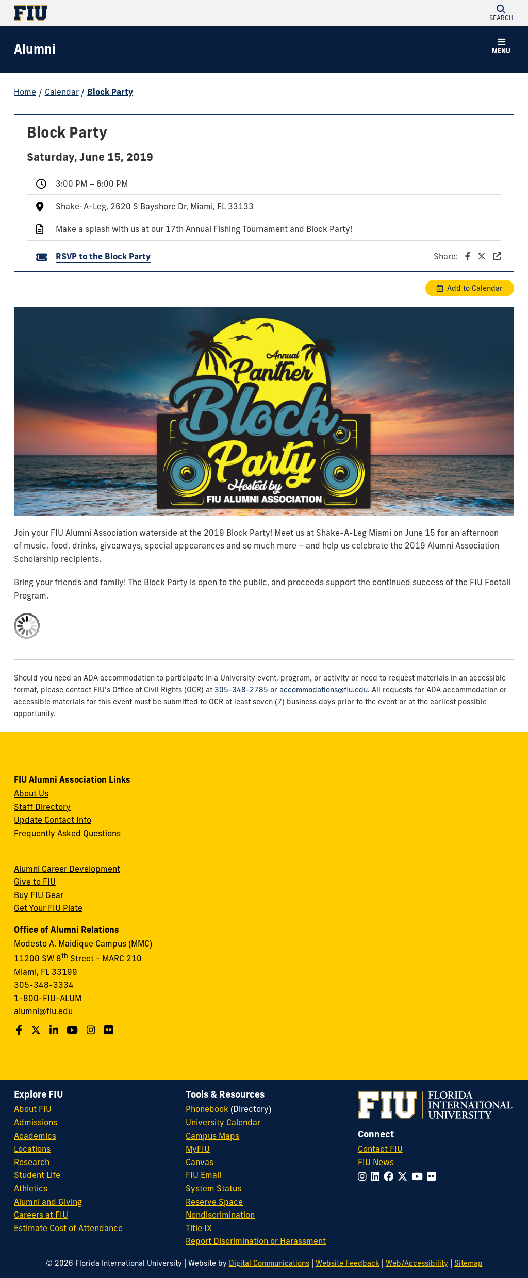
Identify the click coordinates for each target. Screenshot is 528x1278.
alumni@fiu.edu (43, 1011)
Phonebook (207, 1109)
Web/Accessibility (417, 1263)
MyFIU (198, 1148)
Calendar (62, 92)
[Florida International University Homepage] (139, 13)
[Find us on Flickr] (110, 1030)
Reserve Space (214, 1202)
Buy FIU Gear (38, 895)
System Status (213, 1188)
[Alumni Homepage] (35, 49)
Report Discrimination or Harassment (256, 1241)
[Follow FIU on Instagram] (364, 1176)
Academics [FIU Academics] (35, 1136)
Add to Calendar (475, 288)
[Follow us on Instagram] (92, 1030)
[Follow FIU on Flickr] (433, 1176)
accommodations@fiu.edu (323, 689)
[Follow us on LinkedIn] (55, 1030)
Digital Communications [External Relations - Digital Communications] (269, 1263)
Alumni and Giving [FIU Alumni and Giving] (48, 1202)
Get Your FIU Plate (48, 908)
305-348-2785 (241, 689)
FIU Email (203, 1175)
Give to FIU (35, 881)
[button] (501, 13)
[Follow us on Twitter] (37, 1030)
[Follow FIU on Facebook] (391, 1176)
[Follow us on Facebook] (20, 1030)
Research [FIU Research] (32, 1162)
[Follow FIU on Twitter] (404, 1176)
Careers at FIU (41, 1214)
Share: (467, 256)
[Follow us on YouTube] (73, 1030)
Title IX (199, 1228)
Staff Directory (42, 807)
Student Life (37, 1175)
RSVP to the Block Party (103, 256)
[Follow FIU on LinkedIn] (377, 1176)
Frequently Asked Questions (67, 833)
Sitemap (468, 1263)
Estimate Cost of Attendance (68, 1228)
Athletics (30, 1188)
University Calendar (223, 1122)
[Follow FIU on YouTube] (419, 1176)
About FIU (33, 1109)
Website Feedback (348, 1263)
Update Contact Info (52, 820)
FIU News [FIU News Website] (376, 1162)
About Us (31, 793)
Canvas (199, 1162)
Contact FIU (380, 1148)
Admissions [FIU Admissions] (35, 1122)
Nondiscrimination (220, 1214)
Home (25, 92)
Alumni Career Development (67, 869)
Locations (32, 1148)
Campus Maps (212, 1136)
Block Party (110, 92)
